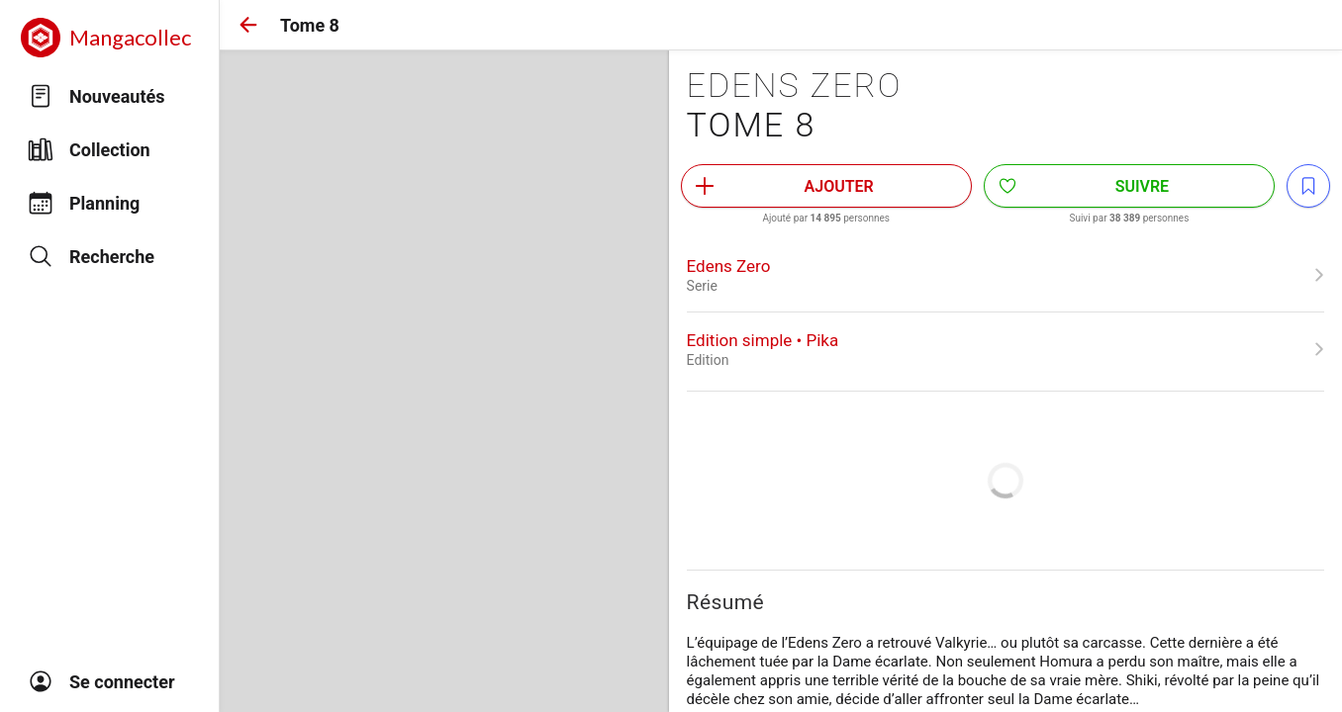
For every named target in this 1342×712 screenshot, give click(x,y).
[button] (248, 24)
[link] (1005, 275)
